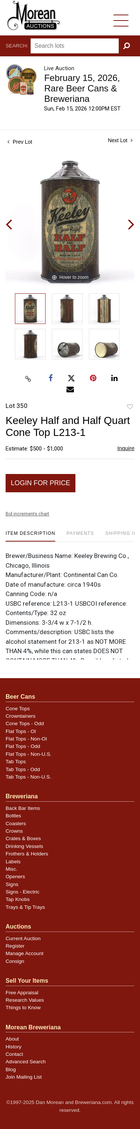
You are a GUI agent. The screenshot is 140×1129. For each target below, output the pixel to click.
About (12, 1039)
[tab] (30, 536)
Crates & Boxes (23, 838)
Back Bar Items (23, 808)
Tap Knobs (17, 899)
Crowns (14, 831)
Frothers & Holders (27, 854)
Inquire (125, 448)
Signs (12, 884)
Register (15, 946)
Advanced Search (26, 1061)
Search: (17, 46)
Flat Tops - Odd (23, 746)
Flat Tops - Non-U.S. (29, 754)
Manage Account (24, 953)
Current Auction (23, 938)
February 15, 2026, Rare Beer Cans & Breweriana (82, 88)
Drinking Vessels (24, 846)
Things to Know (23, 1007)
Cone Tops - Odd (25, 723)
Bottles (13, 815)
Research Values (25, 1000)
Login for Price (40, 483)
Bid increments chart (27, 514)
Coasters (16, 823)
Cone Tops (18, 708)
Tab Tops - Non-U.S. (28, 777)
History (13, 1047)
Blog (11, 1069)
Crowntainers (20, 716)
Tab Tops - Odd (23, 769)
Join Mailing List (24, 1077)
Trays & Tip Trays (25, 907)
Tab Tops (16, 761)
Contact (14, 1054)
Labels (13, 861)
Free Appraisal (22, 992)
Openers (15, 876)
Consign (15, 961)
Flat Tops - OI (21, 731)
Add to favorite (129, 407)
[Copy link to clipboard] (28, 378)
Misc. (12, 869)
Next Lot (120, 140)
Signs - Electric (23, 892)
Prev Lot (19, 142)
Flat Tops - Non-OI (26, 739)
